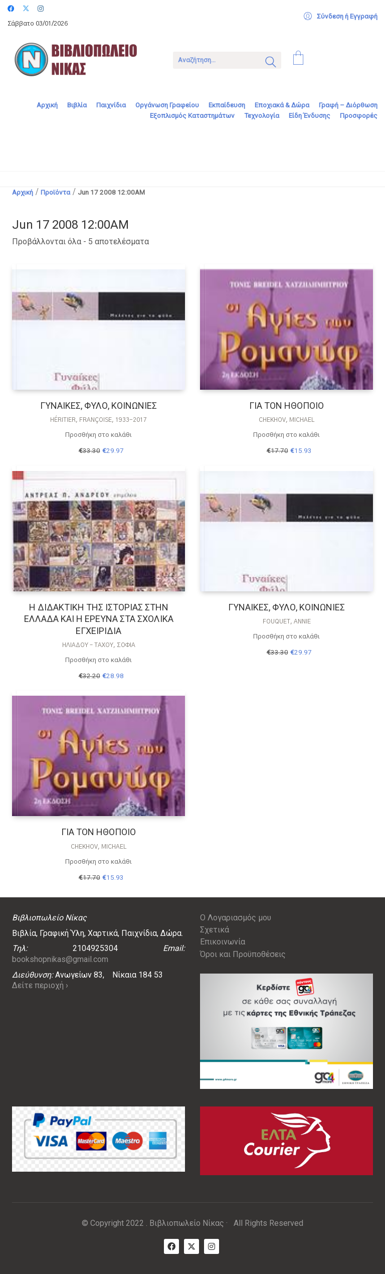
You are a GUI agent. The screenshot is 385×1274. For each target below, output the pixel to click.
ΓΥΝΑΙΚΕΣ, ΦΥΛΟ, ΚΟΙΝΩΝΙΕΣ (98, 405)
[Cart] (298, 59)
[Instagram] (211, 1246)
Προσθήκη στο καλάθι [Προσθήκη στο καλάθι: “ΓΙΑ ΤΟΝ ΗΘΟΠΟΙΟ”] (286, 434)
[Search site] (270, 63)
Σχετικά (214, 929)
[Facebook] (171, 1246)
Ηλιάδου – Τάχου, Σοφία (98, 645)
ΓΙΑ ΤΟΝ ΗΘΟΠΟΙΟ (286, 405)
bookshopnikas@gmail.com (60, 959)
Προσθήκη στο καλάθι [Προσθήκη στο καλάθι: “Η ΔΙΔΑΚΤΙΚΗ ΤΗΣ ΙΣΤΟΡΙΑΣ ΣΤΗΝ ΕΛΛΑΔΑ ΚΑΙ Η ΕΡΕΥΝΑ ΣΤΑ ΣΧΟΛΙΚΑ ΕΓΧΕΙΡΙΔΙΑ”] (98, 660)
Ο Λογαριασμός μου (235, 917)
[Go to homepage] (83, 59)
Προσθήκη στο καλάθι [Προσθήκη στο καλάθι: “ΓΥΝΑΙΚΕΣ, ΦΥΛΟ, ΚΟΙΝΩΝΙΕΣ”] (98, 434)
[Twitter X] (191, 1246)
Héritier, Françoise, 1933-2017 (98, 420)
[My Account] (340, 16)
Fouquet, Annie (287, 621)
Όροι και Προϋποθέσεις (243, 954)
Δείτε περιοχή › (40, 985)
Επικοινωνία (222, 941)
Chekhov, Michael (286, 420)
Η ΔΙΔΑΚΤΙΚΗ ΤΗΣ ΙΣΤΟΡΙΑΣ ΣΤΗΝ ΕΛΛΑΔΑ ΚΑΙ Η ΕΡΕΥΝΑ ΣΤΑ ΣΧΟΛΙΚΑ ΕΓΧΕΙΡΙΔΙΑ (98, 619)
